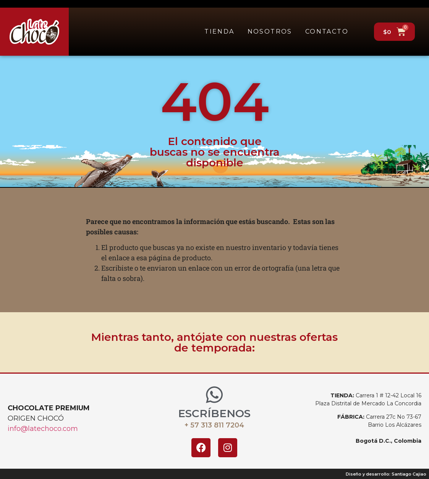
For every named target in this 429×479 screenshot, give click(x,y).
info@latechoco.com (43, 428)
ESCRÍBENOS (214, 413)
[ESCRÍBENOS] (214, 394)
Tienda (219, 31)
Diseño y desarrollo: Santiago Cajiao (386, 474)
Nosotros (270, 31)
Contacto (326, 31)
